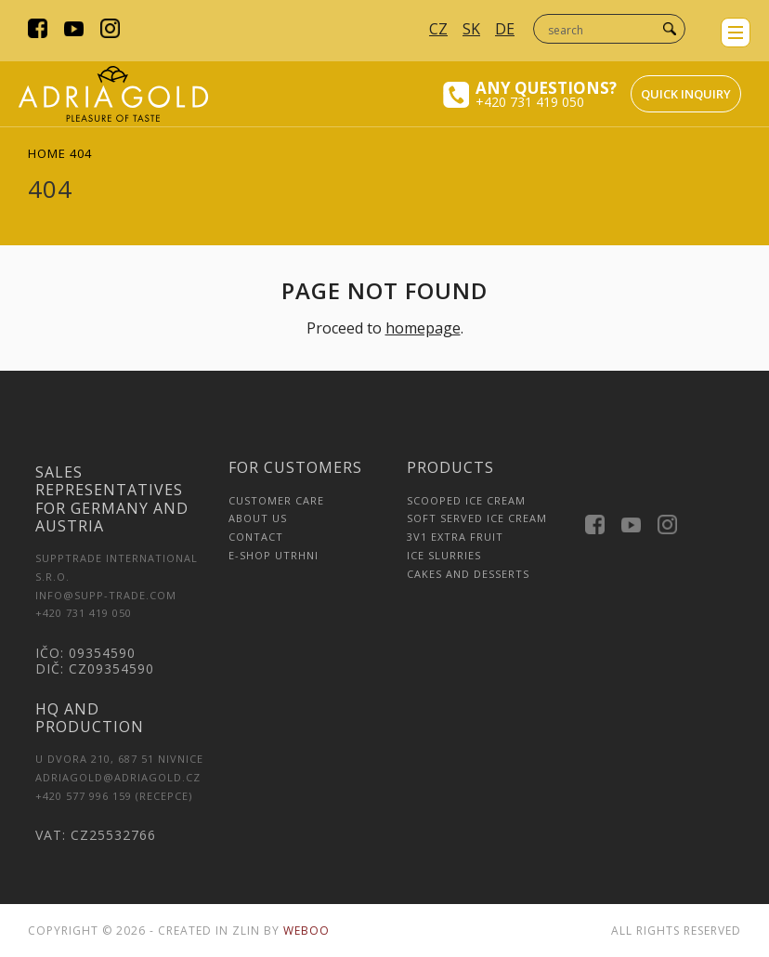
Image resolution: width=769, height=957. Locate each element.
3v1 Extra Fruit (455, 537)
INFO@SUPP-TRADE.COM (105, 595)
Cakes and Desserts (468, 574)
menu (735, 32)
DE (505, 29)
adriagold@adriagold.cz (118, 777)
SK (471, 29)
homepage (423, 328)
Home (47, 153)
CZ (438, 29)
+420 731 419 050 (530, 102)
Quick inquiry (686, 93)
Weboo (306, 930)
